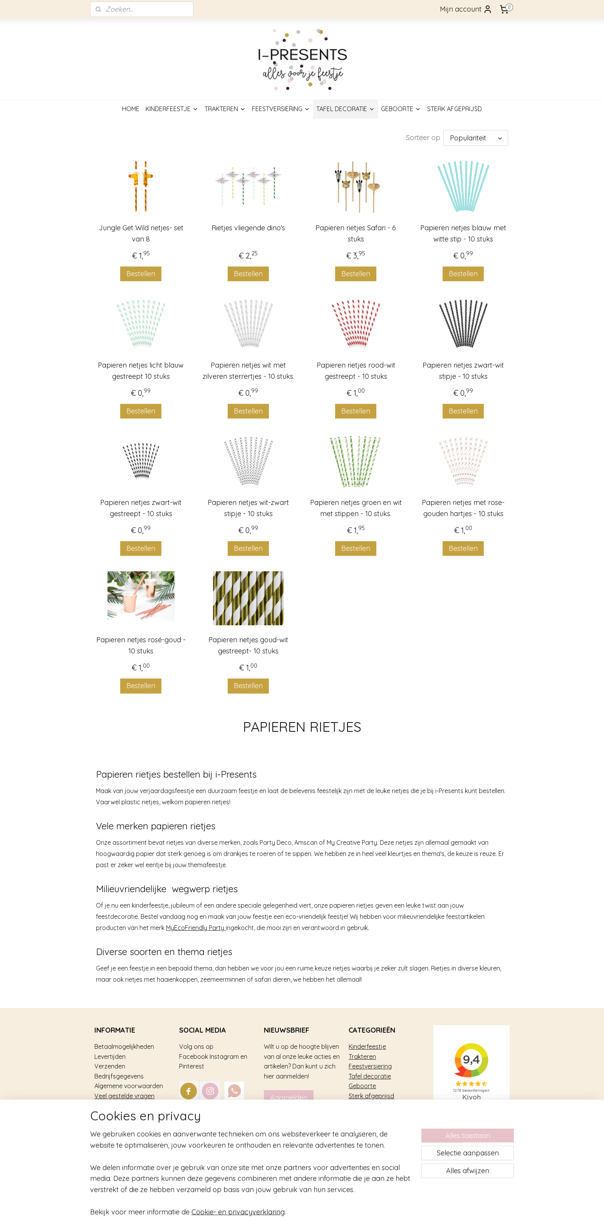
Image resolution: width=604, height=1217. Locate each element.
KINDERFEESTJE (172, 109)
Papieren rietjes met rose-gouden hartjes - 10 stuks (463, 508)
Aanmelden (288, 1097)
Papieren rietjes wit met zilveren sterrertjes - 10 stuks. (248, 371)
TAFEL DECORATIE (345, 109)
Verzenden (109, 1066)
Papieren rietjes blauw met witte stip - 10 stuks (463, 233)
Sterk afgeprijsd (371, 1096)
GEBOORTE (401, 109)
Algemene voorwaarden (128, 1086)
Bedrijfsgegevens (119, 1076)
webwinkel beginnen (338, 1202)
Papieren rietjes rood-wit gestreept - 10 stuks (356, 371)
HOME (130, 109)
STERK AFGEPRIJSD (454, 109)
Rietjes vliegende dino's (248, 227)
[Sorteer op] (476, 137)
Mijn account (466, 9)
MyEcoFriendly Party (196, 928)
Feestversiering (370, 1066)
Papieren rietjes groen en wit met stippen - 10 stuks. (356, 508)
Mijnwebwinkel (403, 1202)
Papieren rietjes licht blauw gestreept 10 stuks (141, 371)
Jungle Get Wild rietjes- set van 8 (140, 233)
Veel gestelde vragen (124, 1096)
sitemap (297, 1202)
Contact (106, 1125)
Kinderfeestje (367, 1046)
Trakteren (362, 1056)
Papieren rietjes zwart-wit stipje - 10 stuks (463, 371)
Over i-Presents (116, 1105)
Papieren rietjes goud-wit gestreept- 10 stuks (248, 645)
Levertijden (110, 1056)
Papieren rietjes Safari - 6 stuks (355, 233)
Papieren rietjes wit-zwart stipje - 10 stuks (248, 508)
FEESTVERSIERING (281, 109)
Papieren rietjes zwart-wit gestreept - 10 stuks (140, 508)
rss (312, 1202)
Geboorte (362, 1086)
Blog (100, 1135)
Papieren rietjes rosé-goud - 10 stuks (140, 645)
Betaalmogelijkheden (124, 1046)
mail (248, 1115)
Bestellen (140, 273)
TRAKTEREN (225, 109)
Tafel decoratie (370, 1076)
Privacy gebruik (116, 1115)
